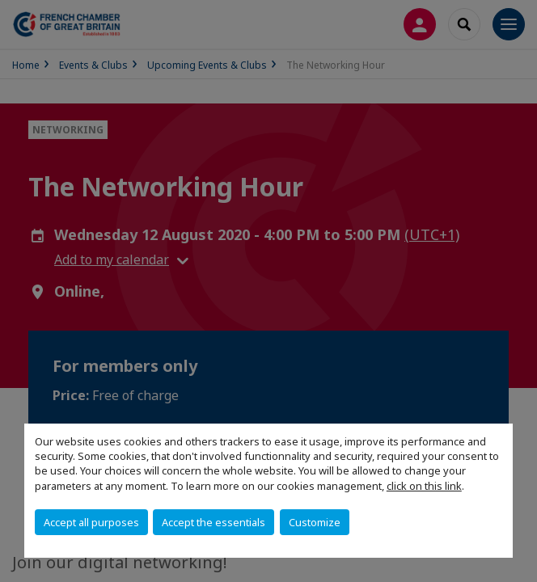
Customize (314, 522)
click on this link (424, 486)
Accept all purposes (91, 522)
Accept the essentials (213, 522)
